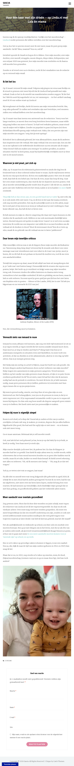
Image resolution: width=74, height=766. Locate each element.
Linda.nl (7, 40)
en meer (62, 188)
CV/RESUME (8, 660)
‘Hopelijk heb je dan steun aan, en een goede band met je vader (30, 197)
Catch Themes (58, 761)
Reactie (13, 691)
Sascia (6, 3)
